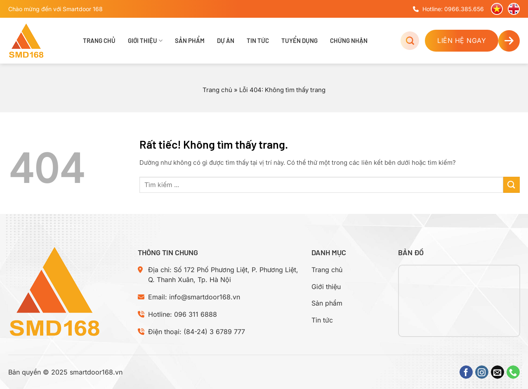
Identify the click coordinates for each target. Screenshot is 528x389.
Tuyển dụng (299, 40)
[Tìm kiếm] (410, 40)
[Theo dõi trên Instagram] (481, 372)
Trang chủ (99, 40)
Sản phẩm (190, 40)
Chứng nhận (349, 40)
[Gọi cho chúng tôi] (513, 372)
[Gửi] (511, 185)
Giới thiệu (145, 41)
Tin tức (258, 40)
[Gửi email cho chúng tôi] (497, 372)
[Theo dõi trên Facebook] (466, 372)
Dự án (225, 40)
